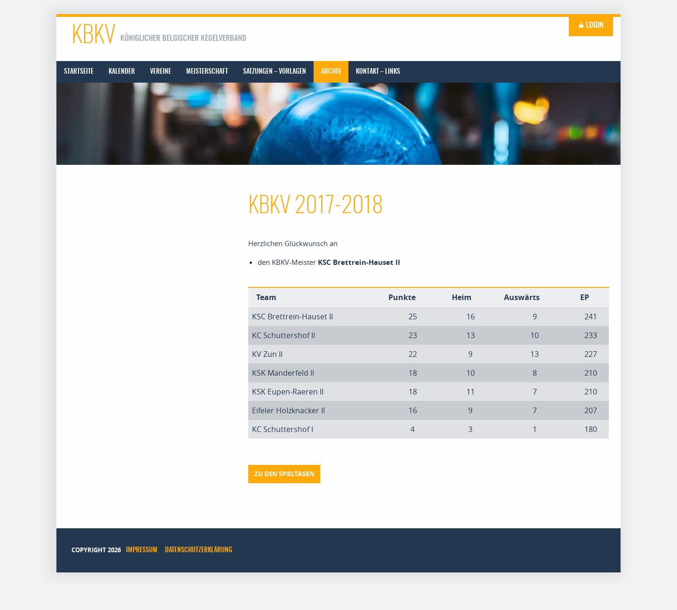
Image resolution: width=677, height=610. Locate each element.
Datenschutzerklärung (198, 550)
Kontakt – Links (378, 72)
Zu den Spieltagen (284, 474)
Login (591, 25)
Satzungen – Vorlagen (274, 72)
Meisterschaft (207, 72)
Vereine (160, 72)
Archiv (331, 72)
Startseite (79, 72)
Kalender (122, 72)
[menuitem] (78, 72)
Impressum (141, 550)
